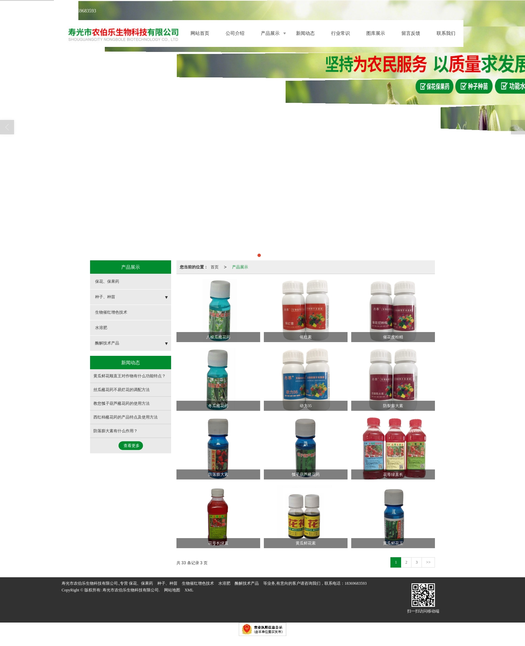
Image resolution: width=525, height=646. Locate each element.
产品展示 (270, 33)
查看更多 (132, 445)
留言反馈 (410, 33)
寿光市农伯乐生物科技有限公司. (131, 590)
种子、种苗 (105, 297)
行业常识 (340, 33)
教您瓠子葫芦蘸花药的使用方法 (121, 403)
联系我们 (446, 33)
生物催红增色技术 (111, 312)
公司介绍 (235, 33)
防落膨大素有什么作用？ (115, 431)
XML (189, 590)
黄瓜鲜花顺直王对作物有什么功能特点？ (129, 376)
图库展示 (375, 33)
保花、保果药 (107, 281)
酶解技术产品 (107, 343)
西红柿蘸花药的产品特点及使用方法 (125, 417)
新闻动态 (305, 33)
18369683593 (356, 583)
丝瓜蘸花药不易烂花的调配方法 (121, 389)
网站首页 (200, 33)
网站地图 (172, 590)
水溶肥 (101, 327)
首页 (215, 267)
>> (428, 562)
